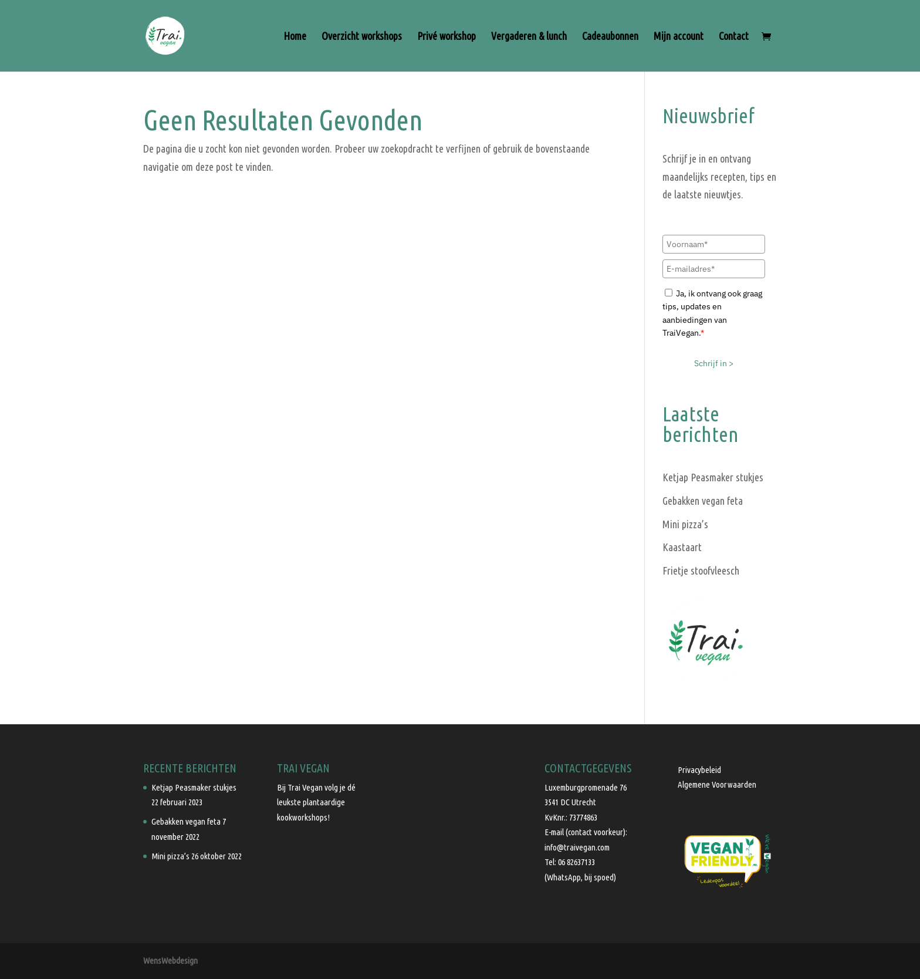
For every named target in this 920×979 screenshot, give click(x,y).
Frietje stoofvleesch (700, 570)
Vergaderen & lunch (529, 37)
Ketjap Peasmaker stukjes (712, 477)
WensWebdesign (170, 961)
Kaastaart (682, 547)
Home (294, 37)
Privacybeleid (699, 770)
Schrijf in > (713, 363)
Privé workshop (446, 37)
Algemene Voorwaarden (717, 784)
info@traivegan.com (577, 847)
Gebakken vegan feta (702, 501)
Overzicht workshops (362, 37)
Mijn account (678, 37)
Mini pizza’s (685, 524)
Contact (734, 37)
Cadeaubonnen (610, 37)
